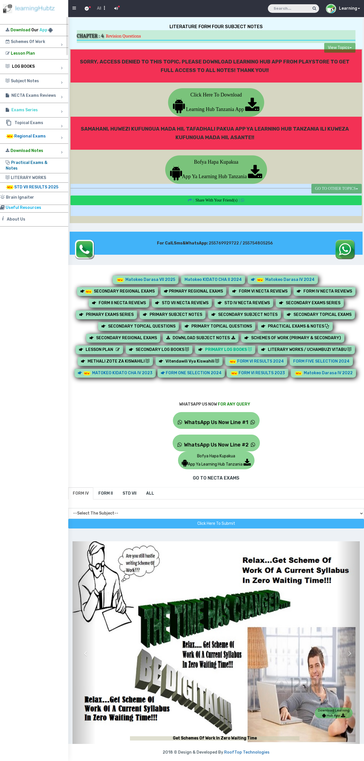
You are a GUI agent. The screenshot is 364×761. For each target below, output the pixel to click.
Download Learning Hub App (333, 712)
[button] (84, 649)
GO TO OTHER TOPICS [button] (336, 188)
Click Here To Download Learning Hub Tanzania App (216, 102)
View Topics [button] (340, 47)
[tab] (80, 493)
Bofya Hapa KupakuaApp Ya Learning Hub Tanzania (216, 169)
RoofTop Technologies (247, 752)
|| (216, 200)
